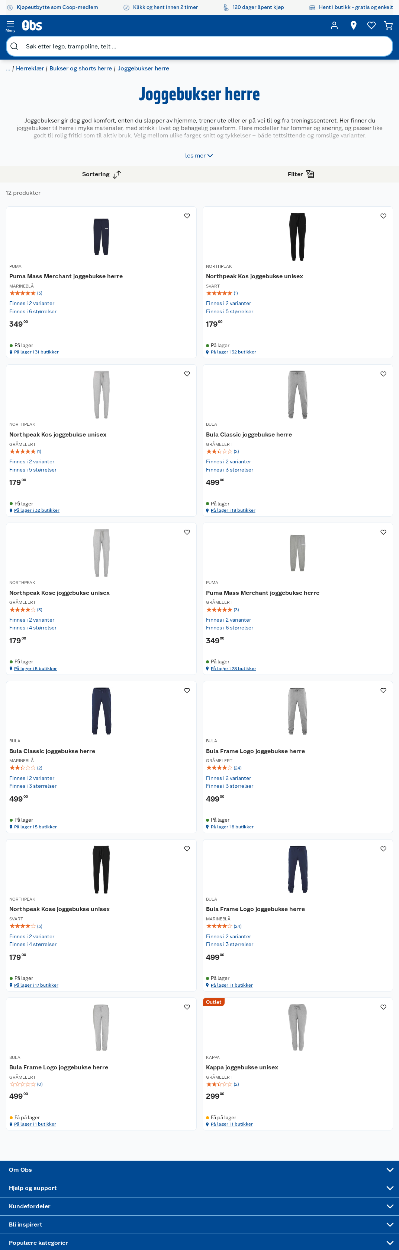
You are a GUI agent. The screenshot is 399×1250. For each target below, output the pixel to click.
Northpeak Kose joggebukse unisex (252, 475)
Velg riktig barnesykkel (218, 1119)
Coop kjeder (44, 1121)
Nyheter (39, 1093)
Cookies (99, 1194)
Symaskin (263, 1162)
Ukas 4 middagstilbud (222, 1144)
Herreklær (44, 43)
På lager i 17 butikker (343, 766)
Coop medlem (169, 1093)
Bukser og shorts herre (95, 43)
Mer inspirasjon (217, 1160)
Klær (18, 43)
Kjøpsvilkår (102, 1175)
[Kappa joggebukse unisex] (346, 881)
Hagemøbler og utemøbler (270, 1104)
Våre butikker (46, 1102)
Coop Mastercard (166, 1141)
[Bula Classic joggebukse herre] (173, 471)
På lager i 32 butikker (257, 356)
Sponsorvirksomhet (53, 1178)
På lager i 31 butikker (169, 356)
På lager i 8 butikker (255, 766)
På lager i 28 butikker (343, 561)
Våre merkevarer (49, 1112)
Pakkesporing (105, 1156)
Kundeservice (105, 1083)
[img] (173, 292)
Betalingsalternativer (114, 1137)
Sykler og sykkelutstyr (267, 1120)
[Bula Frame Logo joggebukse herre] (260, 676)
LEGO (258, 1133)
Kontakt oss (103, 1093)
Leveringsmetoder (375, 1125)
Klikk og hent (168, 1118)
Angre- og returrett (112, 1102)
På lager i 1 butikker (168, 970)
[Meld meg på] (374, 1098)
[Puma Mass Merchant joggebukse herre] (173, 267)
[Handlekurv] (376, 25)
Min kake (163, 1170)
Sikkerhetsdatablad (53, 1150)
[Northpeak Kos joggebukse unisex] (260, 267)
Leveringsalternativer (115, 1147)
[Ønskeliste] (357, 25)
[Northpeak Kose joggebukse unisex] (260, 471)
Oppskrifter (218, 1132)
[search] (88, 25)
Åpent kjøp (165, 1083)
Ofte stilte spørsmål (113, 1128)
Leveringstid (104, 1204)
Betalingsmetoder (322, 1125)
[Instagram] (213, 1223)
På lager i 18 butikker (169, 561)
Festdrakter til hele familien (221, 1087)
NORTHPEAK (239, 258)
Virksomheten (47, 1169)
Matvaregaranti (170, 1128)
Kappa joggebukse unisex (338, 885)
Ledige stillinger (49, 1131)
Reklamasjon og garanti (108, 1115)
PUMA (145, 258)
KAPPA (319, 872)
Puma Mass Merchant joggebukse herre (170, 271)
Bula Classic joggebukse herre (163, 475)
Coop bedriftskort (167, 1157)
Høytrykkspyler (270, 1143)
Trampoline (265, 1092)
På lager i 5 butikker (255, 561)
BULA (144, 463)
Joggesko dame (263, 1174)
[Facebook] (179, 1223)
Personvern (102, 1185)
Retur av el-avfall (166, 1106)
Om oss (39, 1083)
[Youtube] (196, 1223)
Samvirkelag (44, 1159)
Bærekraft (42, 1140)
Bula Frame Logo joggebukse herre (250, 680)
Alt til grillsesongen (220, 1103)
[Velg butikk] (339, 25)
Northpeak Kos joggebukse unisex (252, 271)
